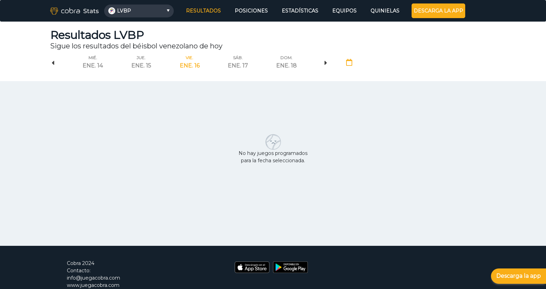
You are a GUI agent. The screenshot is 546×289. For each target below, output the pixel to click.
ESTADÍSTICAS (300, 11)
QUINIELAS (384, 11)
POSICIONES (251, 11)
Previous (52, 63)
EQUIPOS (344, 11)
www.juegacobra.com (93, 285)
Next (325, 63)
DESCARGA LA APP (438, 11)
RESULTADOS (204, 10)
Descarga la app (518, 276)
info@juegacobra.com (93, 278)
